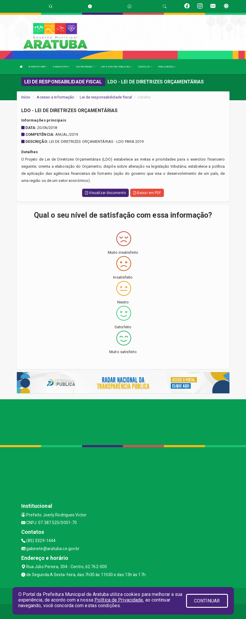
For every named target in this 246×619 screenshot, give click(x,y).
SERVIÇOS (145, 66)
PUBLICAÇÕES (167, 66)
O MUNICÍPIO (61, 66)
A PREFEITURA (38, 66)
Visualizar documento (105, 193)
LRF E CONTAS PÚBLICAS (116, 66)
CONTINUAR (207, 601)
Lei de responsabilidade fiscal (106, 97)
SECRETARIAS (85, 66)
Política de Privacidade (119, 600)
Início (26, 97)
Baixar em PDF (147, 193)
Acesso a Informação (55, 97)
